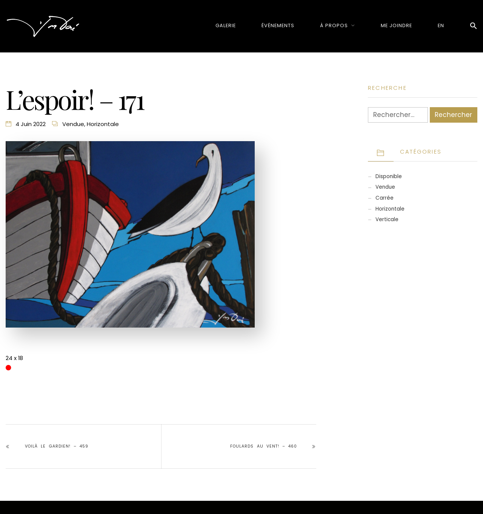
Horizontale (103, 124)
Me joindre (396, 25)
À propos (334, 25)
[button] (473, 26)
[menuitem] (441, 25)
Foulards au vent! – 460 (263, 446)
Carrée (384, 198)
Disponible (388, 176)
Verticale (386, 219)
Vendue (73, 124)
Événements (277, 25)
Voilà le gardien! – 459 (56, 446)
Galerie (225, 25)
